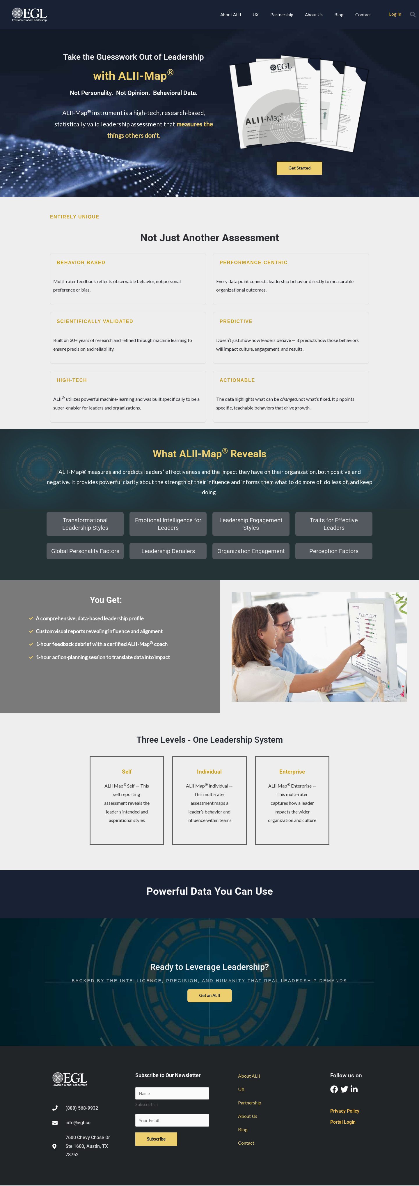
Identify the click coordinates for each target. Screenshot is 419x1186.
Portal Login (343, 1122)
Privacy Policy (344, 1111)
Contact (363, 14)
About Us (314, 14)
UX (256, 14)
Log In (395, 14)
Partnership (281, 14)
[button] (413, 14)
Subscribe (156, 1140)
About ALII (230, 14)
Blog (339, 14)
